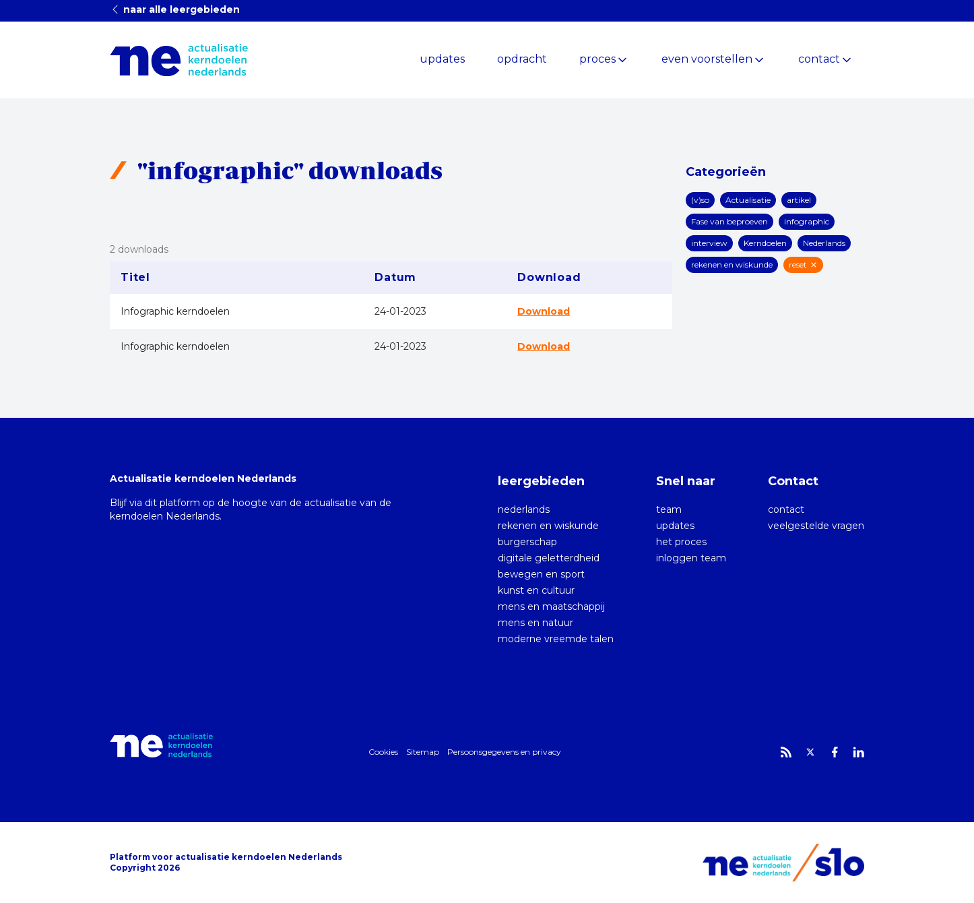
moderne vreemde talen (556, 639)
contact (819, 59)
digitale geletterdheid (548, 558)
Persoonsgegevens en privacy (504, 752)
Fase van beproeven (729, 221)
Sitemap (422, 752)
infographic (806, 221)
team (669, 509)
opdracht (522, 59)
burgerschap (527, 542)
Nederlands (824, 243)
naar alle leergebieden (175, 9)
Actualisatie (748, 200)
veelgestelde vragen (816, 526)
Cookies (383, 752)
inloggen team (691, 558)
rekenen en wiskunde (732, 264)
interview (709, 243)
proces (597, 59)
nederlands (524, 509)
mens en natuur (535, 623)
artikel (799, 200)
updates (442, 59)
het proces (681, 542)
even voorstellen (706, 59)
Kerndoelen (765, 243)
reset (803, 264)
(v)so (700, 200)
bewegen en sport (541, 574)
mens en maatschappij (551, 606)
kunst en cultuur (536, 590)
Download (543, 311)
